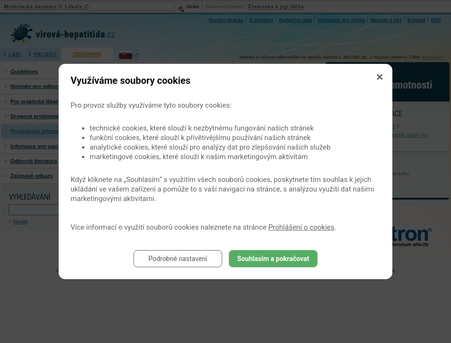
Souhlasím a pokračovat (273, 258)
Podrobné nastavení (177, 258)
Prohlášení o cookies (301, 227)
